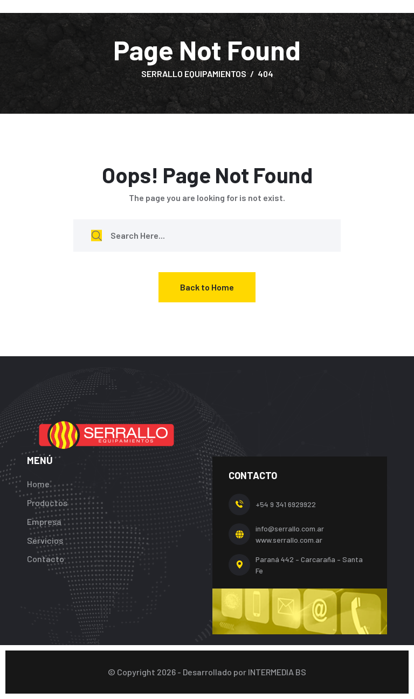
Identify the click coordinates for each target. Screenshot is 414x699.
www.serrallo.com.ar (289, 539)
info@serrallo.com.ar (290, 528)
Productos (47, 502)
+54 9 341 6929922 (286, 504)
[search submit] (96, 235)
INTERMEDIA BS (277, 672)
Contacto (45, 558)
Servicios (45, 540)
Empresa (44, 521)
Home (38, 484)
